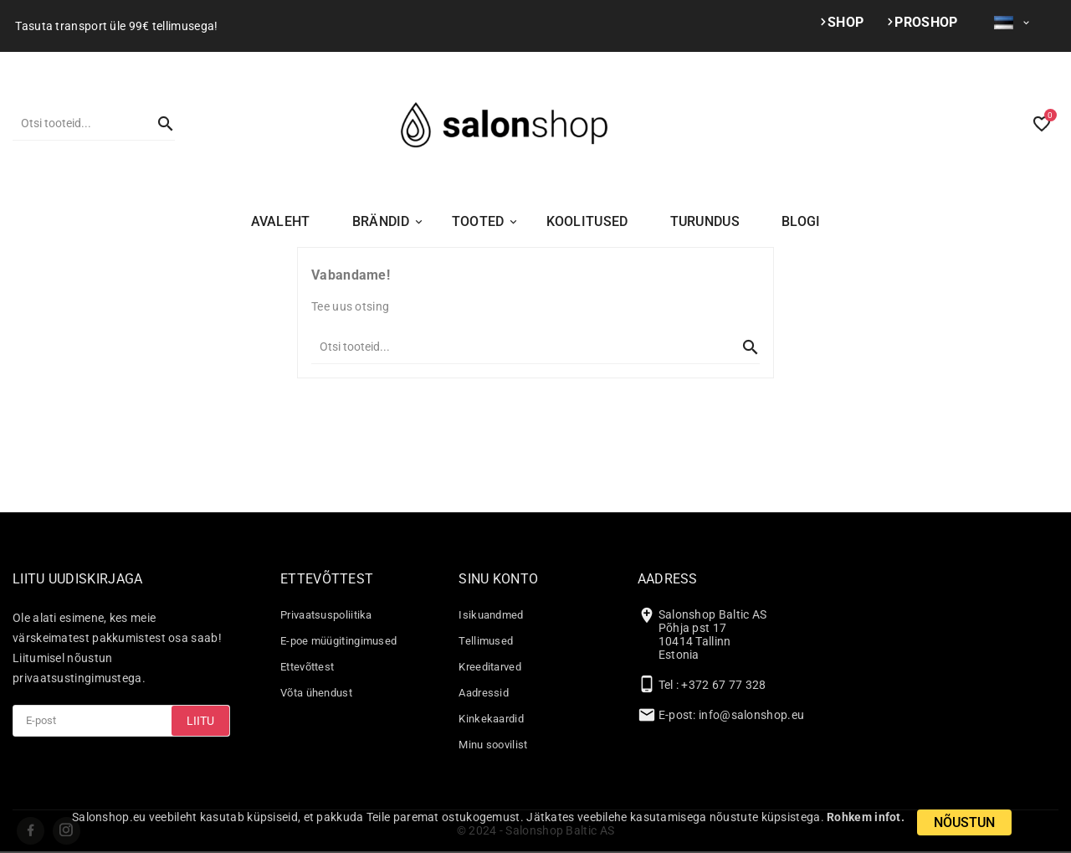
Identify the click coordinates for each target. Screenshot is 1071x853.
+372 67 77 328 (723, 684)
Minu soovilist (493, 744)
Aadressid (484, 692)
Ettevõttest (307, 666)
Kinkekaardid (491, 718)
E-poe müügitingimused (338, 641)
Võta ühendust (316, 692)
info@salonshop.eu (751, 715)
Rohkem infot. (865, 817)
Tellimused (486, 641)
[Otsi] (77, 123)
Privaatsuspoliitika (326, 615)
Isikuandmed (491, 615)
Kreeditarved (490, 666)
